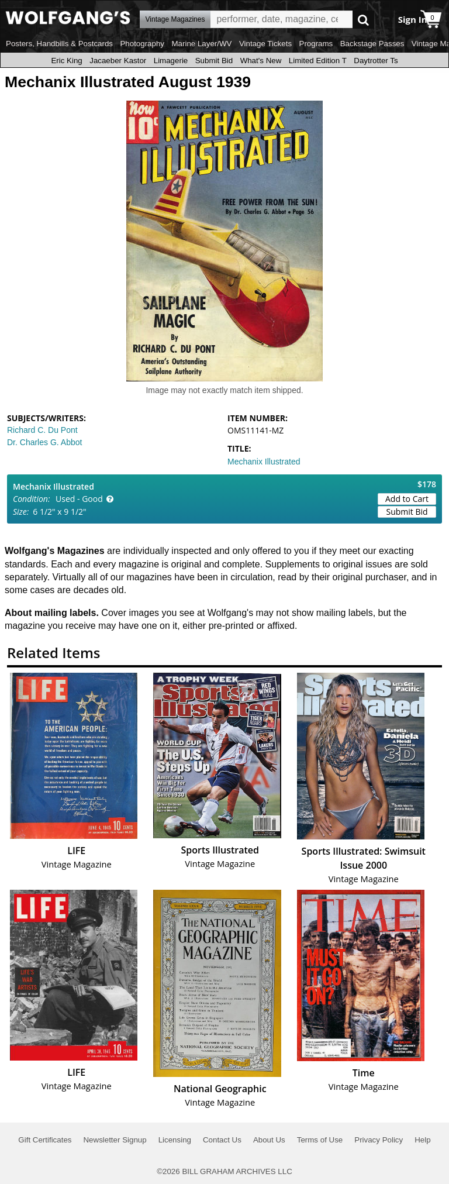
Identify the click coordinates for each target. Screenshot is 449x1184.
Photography (142, 43)
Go (363, 20)
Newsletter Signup (114, 1139)
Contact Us (222, 1139)
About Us (269, 1139)
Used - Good (79, 498)
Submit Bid (214, 60)
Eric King (66, 60)
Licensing (174, 1139)
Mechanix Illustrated (264, 461)
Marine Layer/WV (201, 43)
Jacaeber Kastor (117, 60)
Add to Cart (407, 498)
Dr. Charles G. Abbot (44, 442)
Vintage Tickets (265, 43)
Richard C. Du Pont (42, 430)
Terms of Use (320, 1139)
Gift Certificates (44, 1139)
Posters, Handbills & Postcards (59, 43)
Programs (316, 43)
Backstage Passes (372, 43)
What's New (261, 60)
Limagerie (171, 60)
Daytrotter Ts (376, 60)
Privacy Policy (378, 1139)
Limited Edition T (318, 60)
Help (422, 1139)
